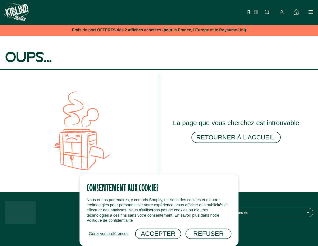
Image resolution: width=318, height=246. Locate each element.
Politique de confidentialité (110, 220)
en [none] (271, 12)
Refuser (208, 233)
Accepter (158, 233)
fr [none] (263, 12)
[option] (270, 12)
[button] (281, 12)
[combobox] (269, 212)
